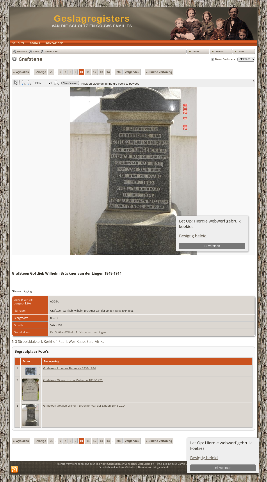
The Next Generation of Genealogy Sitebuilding (124, 463)
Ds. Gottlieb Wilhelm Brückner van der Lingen (78, 332)
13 (101, 72)
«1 (51, 72)
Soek (36, 51)
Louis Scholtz (127, 467)
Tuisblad (22, 51)
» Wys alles (21, 72)
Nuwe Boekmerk (225, 59)
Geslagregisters (92, 18)
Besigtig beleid (204, 457)
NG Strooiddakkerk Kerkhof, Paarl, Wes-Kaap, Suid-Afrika (58, 341)
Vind (196, 51)
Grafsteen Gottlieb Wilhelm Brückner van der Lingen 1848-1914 (84, 405)
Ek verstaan (223, 468)
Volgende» (132, 72)
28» (118, 72)
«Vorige (41, 72)
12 (94, 72)
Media (220, 51)
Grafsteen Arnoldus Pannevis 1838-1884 (69, 368)
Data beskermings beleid (153, 467)
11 (88, 72)
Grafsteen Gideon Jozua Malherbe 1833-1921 (73, 380)
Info (241, 51)
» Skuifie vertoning (159, 72)
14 (108, 72)
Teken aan (51, 51)
